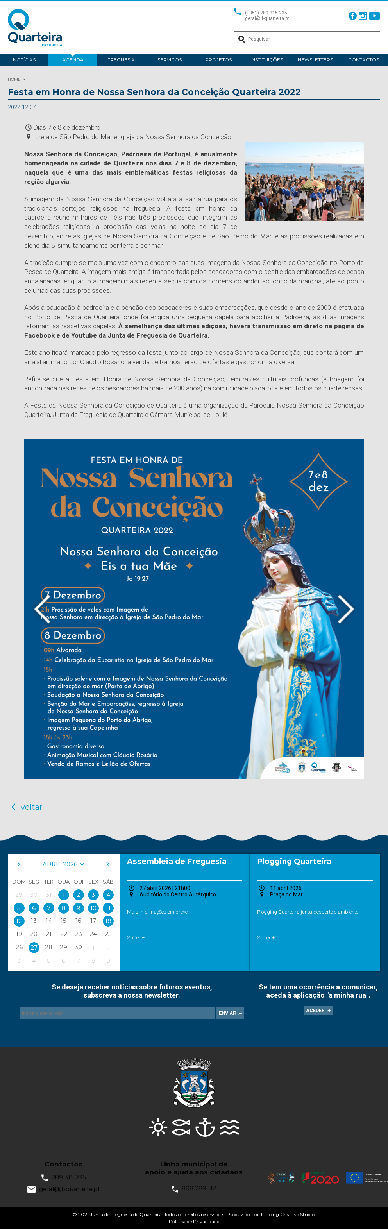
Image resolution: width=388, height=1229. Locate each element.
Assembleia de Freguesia (177, 861)
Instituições (266, 60)
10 (93, 908)
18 (108, 921)
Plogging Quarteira (294, 861)
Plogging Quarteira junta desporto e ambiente (307, 912)
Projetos (218, 60)
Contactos (363, 60)
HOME (14, 79)
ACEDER (315, 1010)
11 (108, 908)
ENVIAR (227, 1013)
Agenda (73, 60)
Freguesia (121, 60)
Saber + (136, 938)
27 (34, 947)
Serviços (169, 60)
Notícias (24, 60)
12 (19, 921)
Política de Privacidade (194, 1221)
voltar (25, 807)
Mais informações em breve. (158, 912)
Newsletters (315, 60)
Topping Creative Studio (287, 1214)
